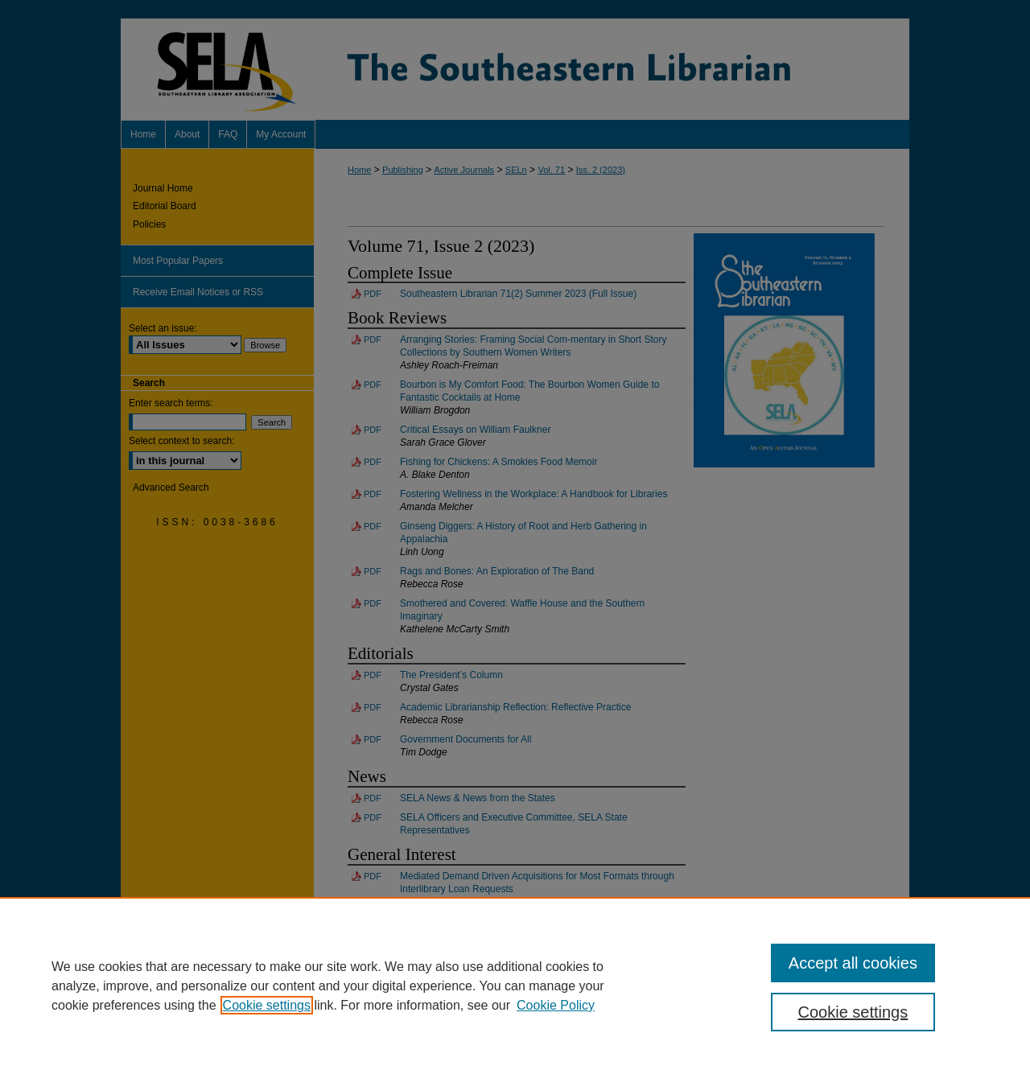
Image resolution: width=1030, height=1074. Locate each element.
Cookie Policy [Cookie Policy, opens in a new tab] (556, 1005)
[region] (515, 985)
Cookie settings (267, 1005)
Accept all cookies (853, 963)
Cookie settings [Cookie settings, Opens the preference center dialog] (853, 1012)
